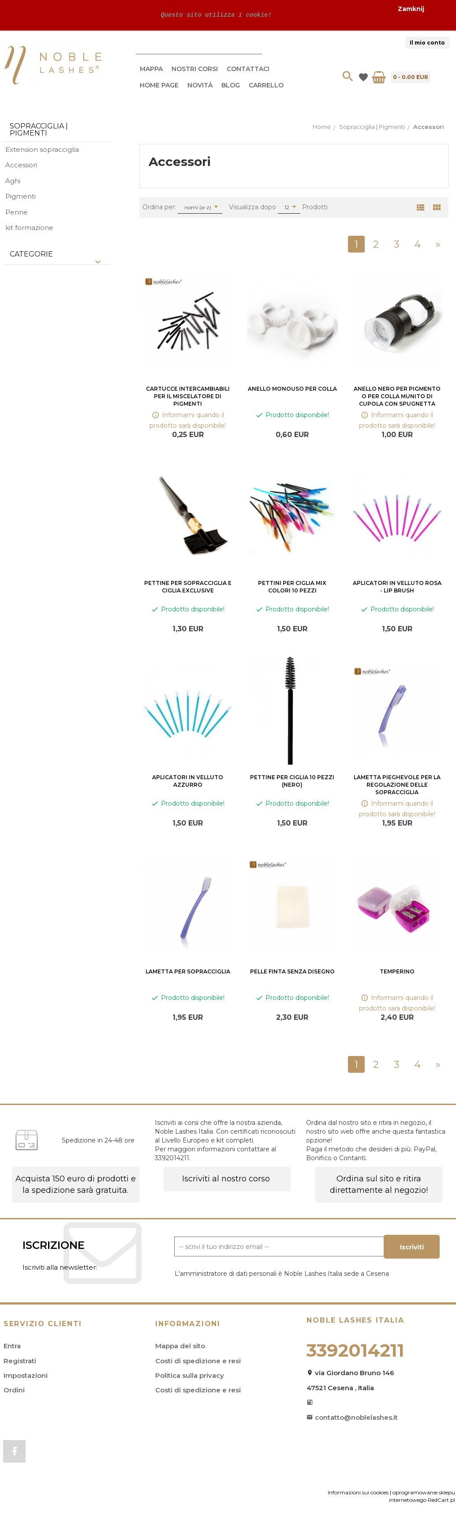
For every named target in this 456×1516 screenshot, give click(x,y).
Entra (12, 1346)
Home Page (159, 85)
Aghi (12, 181)
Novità (200, 85)
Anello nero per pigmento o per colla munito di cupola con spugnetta (397, 396)
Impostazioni (26, 1375)
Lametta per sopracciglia (188, 971)
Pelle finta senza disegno (292, 971)
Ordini (14, 1390)
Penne (16, 212)
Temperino (397, 971)
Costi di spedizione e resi (198, 1361)
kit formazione (29, 227)
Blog (230, 85)
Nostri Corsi (195, 69)
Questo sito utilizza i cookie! (214, 15)
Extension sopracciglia (42, 149)
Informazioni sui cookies (358, 1493)
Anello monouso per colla (292, 388)
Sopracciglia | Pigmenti (39, 129)
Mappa (151, 69)
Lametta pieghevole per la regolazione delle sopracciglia (397, 785)
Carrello (266, 85)
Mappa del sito (180, 1346)
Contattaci (248, 69)
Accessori (21, 165)
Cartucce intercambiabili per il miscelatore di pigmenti (188, 396)
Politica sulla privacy (189, 1375)
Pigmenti (20, 196)
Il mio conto (427, 42)
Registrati (20, 1361)
